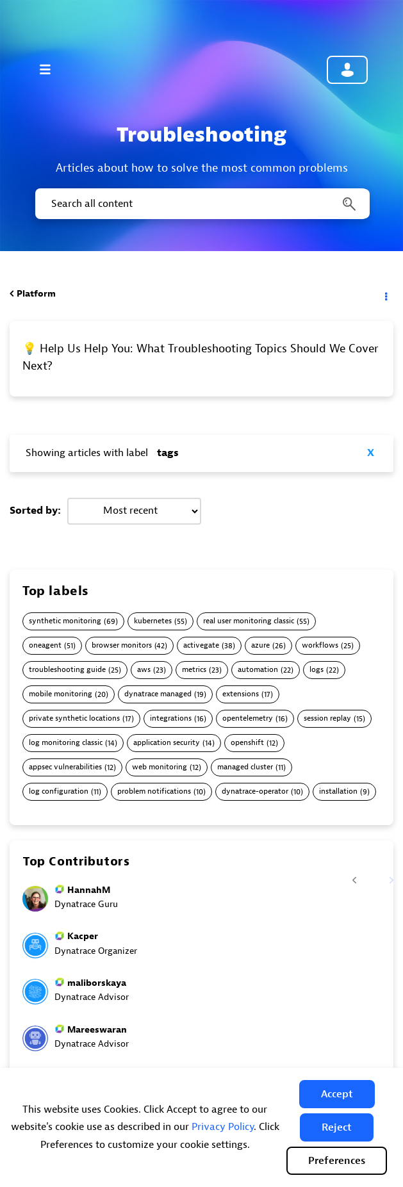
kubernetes (153, 621)
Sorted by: (35, 510)
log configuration (58, 791)
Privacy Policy (223, 1126)
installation (338, 791)
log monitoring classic (66, 743)
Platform (36, 293)
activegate (201, 645)
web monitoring (159, 767)
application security (166, 743)
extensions (240, 694)
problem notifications (154, 791)
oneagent (45, 645)
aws (144, 670)
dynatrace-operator (255, 791)
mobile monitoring (60, 694)
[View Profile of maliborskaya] (96, 983)
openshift (247, 743)
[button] (337, 1094)
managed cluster (245, 767)
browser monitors (122, 645)
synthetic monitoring (65, 621)
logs (316, 670)
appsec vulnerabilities (65, 767)
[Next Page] (383, 872)
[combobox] (201, 203)
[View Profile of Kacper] (82, 936)
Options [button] (385, 294)
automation (258, 670)
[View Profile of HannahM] (88, 890)
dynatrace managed (158, 694)
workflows (320, 645)
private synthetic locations (74, 718)
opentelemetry (247, 718)
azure (260, 645)
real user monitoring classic (248, 621)
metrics (194, 670)
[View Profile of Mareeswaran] (97, 1029)
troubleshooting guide (67, 670)
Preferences (336, 1160)
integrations (171, 718)
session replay (327, 718)
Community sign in (347, 70)
